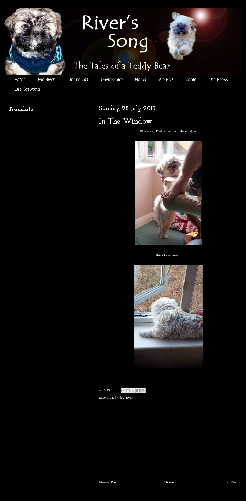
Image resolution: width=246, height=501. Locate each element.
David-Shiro (111, 80)
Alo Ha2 (166, 80)
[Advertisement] (168, 440)
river (129, 397)
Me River (46, 80)
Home (20, 80)
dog (122, 397)
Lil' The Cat (78, 80)
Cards (191, 80)
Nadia (140, 80)
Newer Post (108, 482)
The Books (218, 80)
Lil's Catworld (27, 90)
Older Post (229, 482)
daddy (114, 397)
